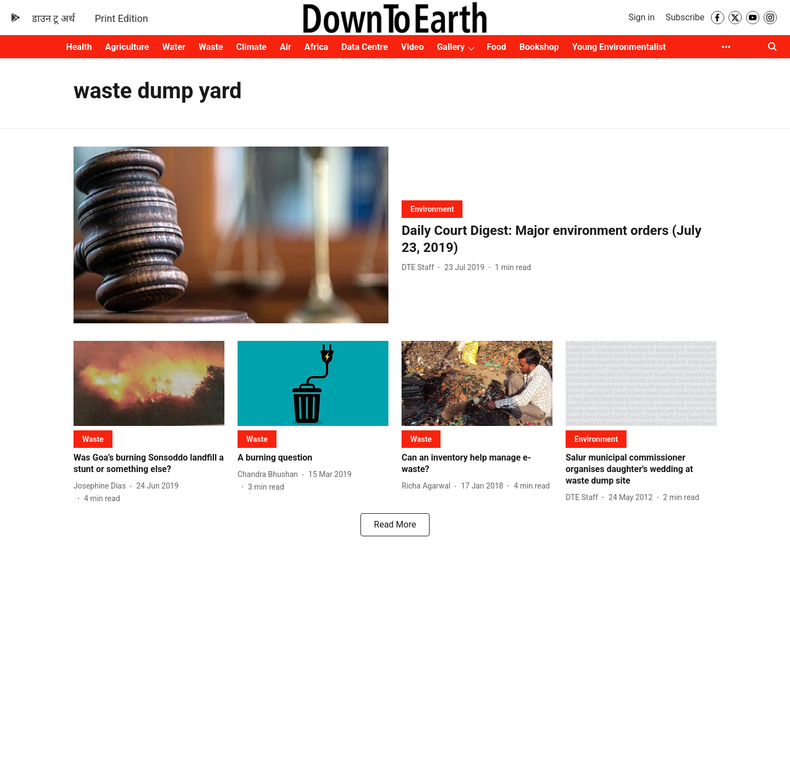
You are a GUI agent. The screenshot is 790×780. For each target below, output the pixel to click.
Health (79, 47)
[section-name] (432, 209)
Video (412, 47)
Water (173, 47)
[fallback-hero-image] (231, 235)
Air (285, 47)
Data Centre (364, 47)
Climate (251, 47)
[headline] (559, 239)
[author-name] (420, 267)
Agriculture (127, 47)
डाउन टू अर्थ (53, 18)
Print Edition (121, 18)
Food (496, 47)
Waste (211, 47)
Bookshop (539, 47)
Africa (316, 47)
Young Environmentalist (619, 47)
